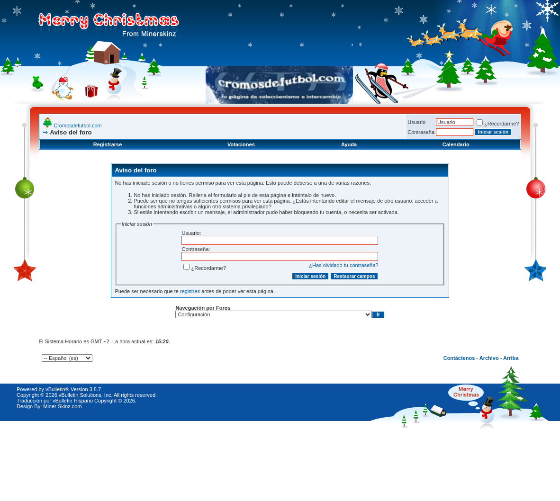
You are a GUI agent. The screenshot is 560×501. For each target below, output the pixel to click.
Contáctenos (459, 358)
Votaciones (241, 144)
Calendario (456, 144)
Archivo (489, 358)
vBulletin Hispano (73, 400)
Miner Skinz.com (62, 406)
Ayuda (349, 144)
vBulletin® (57, 389)
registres (190, 291)
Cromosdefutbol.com (78, 125)
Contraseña (420, 132)
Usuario (416, 122)
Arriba (510, 358)
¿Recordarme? (498, 123)
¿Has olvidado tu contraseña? (343, 265)
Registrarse (107, 144)
